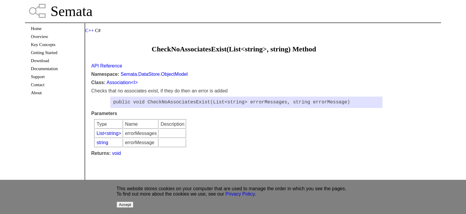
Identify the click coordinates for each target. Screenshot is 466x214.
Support (38, 76)
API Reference (106, 65)
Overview (39, 36)
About (36, 92)
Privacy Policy (239, 193)
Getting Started (44, 52)
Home (36, 28)
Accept (125, 204)
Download (40, 60)
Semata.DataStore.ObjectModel (154, 74)
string (102, 143)
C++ (89, 30)
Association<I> (122, 82)
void (116, 154)
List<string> (109, 134)
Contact (38, 84)
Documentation (44, 68)
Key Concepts (43, 44)
